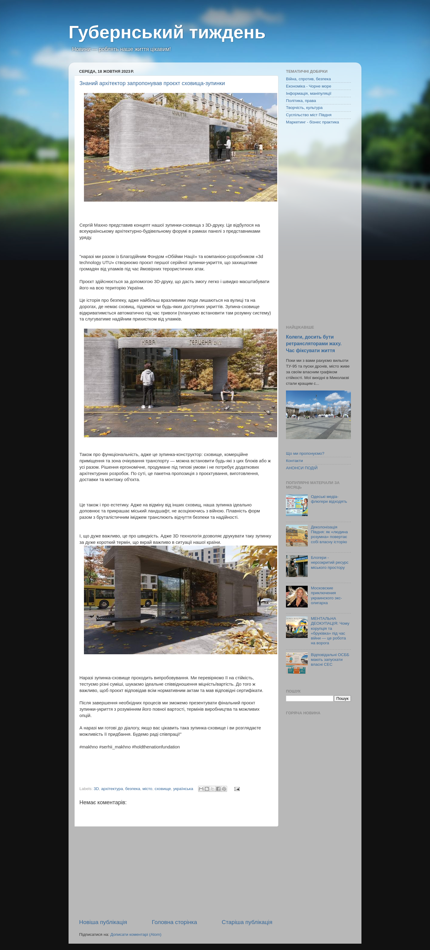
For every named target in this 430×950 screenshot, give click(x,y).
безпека (132, 788)
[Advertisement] (175, 872)
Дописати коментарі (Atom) (135, 934)
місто (147, 788)
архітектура (112, 788)
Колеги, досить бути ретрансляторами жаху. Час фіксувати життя (314, 343)
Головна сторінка (174, 922)
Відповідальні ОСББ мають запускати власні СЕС (330, 659)
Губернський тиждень (167, 32)
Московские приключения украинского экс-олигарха (326, 595)
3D (96, 788)
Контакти (294, 460)
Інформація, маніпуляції (308, 93)
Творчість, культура (304, 107)
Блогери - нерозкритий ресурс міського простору (329, 562)
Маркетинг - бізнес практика (312, 122)
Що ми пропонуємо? (305, 453)
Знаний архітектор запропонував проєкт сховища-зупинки (152, 83)
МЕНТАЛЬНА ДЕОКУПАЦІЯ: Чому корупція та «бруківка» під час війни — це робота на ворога (330, 630)
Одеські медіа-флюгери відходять (329, 499)
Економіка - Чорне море (308, 86)
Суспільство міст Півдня (309, 115)
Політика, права (301, 100)
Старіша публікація (247, 922)
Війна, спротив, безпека (308, 79)
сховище (163, 788)
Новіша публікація (103, 922)
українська (183, 788)
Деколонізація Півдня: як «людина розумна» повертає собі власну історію (329, 534)
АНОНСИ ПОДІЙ (302, 468)
